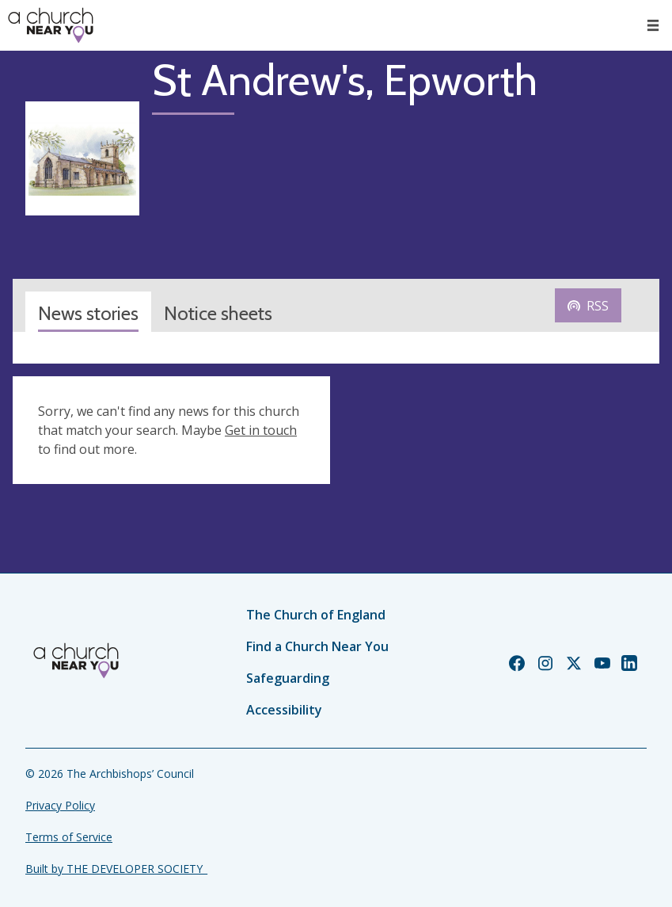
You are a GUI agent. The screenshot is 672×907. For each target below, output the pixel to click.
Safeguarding (287, 678)
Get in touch (261, 430)
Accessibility (284, 709)
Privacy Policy (60, 805)
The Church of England (315, 614)
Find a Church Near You (317, 646)
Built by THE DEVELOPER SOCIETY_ (116, 868)
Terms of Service (68, 836)
